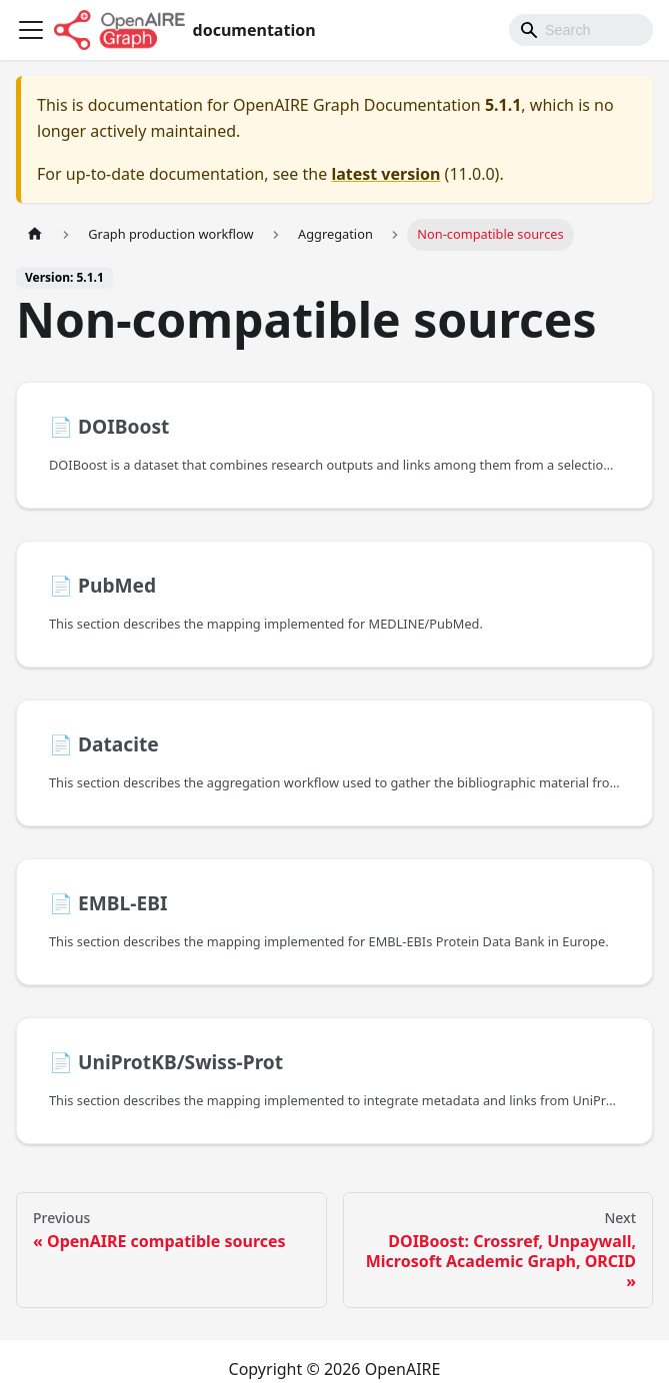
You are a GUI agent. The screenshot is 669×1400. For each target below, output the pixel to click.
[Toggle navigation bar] (31, 30)
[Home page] (35, 234)
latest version (385, 174)
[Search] (581, 30)
